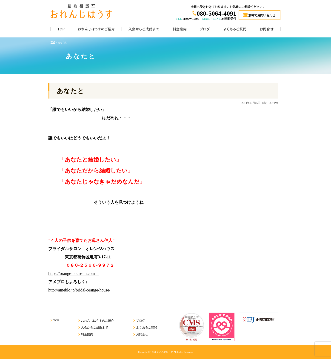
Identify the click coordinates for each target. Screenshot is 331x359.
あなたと (70, 91)
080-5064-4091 (216, 13)
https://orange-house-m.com (73, 273)
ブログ (205, 30)
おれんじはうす (165, 352)
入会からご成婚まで (144, 30)
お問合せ (266, 30)
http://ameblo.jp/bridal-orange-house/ (79, 290)
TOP (61, 30)
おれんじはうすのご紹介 (96, 30)
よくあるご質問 (235, 30)
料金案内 (179, 30)
